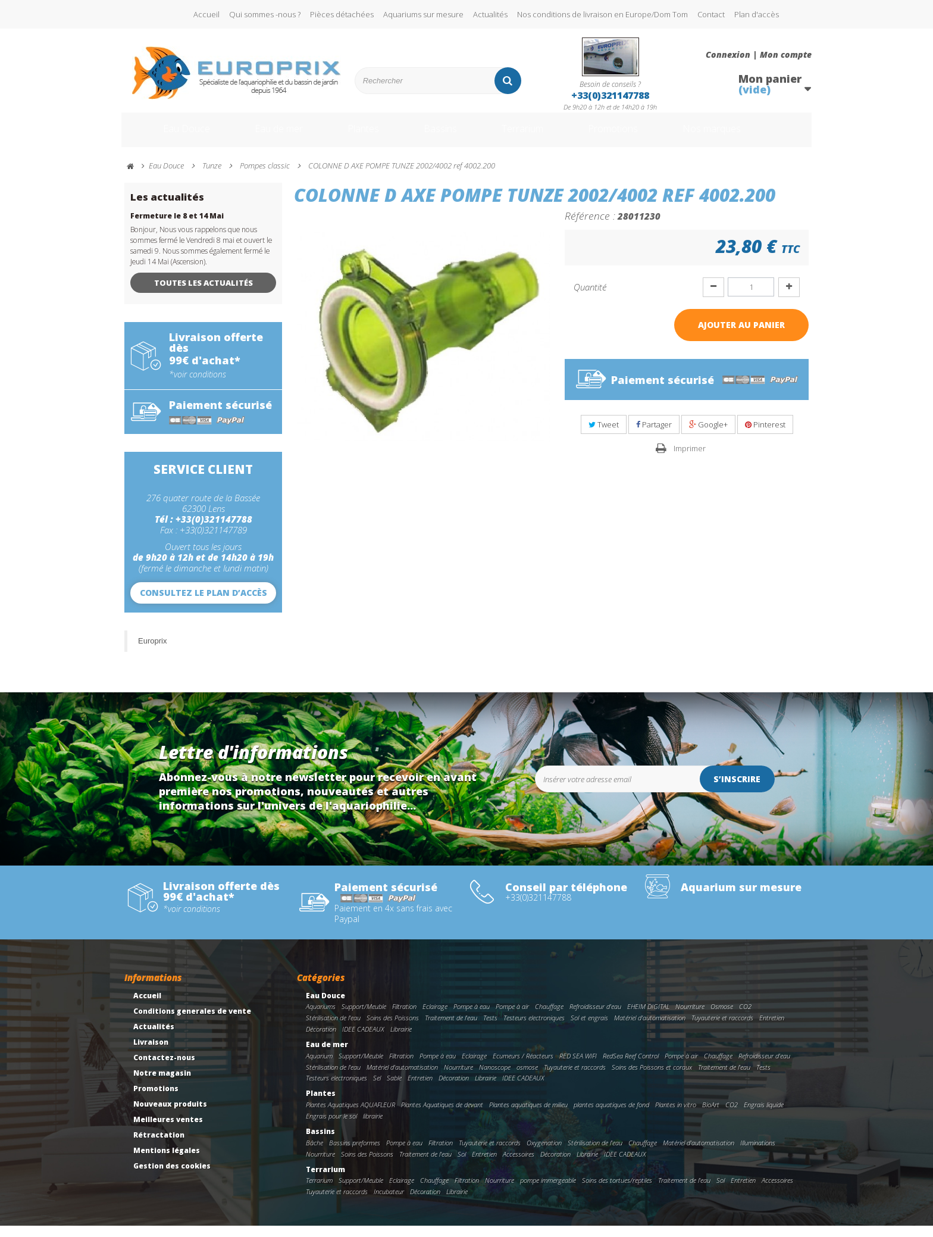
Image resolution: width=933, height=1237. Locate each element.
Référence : (590, 226)
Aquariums (321, 1017)
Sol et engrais (589, 1028)
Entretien (771, 1028)
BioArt (710, 1115)
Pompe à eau (471, 1017)
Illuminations (757, 1153)
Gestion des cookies (172, 1177)
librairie (373, 1127)
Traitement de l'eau (451, 1028)
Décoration (321, 1040)
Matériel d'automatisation (649, 1028)
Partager (654, 435)
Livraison (150, 1053)
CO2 (745, 1017)
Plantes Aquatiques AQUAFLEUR (350, 1115)
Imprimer (690, 459)
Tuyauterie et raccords (722, 1028)
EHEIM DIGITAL (648, 1017)
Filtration (404, 1017)
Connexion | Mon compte (759, 54)
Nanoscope (495, 1078)
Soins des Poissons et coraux (652, 1078)
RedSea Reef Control (631, 1067)
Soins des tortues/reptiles (617, 1191)
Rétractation (158, 1146)
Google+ (708, 435)
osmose (527, 1078)
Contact (711, 14)
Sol (462, 1165)
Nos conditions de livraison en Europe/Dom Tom (602, 14)
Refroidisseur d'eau (595, 1017)
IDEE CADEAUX (363, 1040)
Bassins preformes (354, 1153)
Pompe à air (512, 1017)
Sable (394, 1089)
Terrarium (531, 136)
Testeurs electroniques (534, 1028)
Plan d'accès (756, 14)
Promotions (632, 136)
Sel (377, 1089)
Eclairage (434, 1017)
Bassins (442, 136)
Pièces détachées (342, 14)
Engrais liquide (764, 1115)
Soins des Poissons (393, 1028)
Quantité (590, 298)
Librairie (401, 1040)
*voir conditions (197, 385)
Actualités (490, 14)
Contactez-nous (164, 1069)
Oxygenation (544, 1153)
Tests (490, 1028)
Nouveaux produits (170, 1115)
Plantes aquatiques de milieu (528, 1115)
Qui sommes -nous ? (264, 14)
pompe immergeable (548, 1191)
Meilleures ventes (168, 1131)
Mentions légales (166, 1162)
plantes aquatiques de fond (611, 1115)
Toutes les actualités (203, 294)
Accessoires (518, 1165)
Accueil (206, 14)
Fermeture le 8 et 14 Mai (177, 227)
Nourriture (690, 1017)
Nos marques (742, 136)
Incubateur (389, 1202)
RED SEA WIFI (578, 1067)
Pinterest (765, 435)
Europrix (152, 652)
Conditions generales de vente (192, 1022)
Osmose (721, 1017)
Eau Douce (169, 136)
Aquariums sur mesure (423, 14)
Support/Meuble (364, 1017)
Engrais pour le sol (331, 1127)
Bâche (314, 1153)
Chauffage (549, 1017)
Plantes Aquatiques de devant (442, 1115)
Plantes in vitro (675, 1115)
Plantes (360, 136)
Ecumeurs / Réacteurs (523, 1067)
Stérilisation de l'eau (333, 1028)
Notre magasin (162, 1084)
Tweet (603, 435)
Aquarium (319, 1067)
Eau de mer (268, 136)
